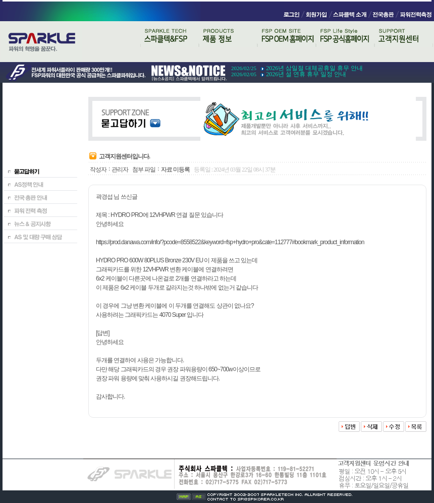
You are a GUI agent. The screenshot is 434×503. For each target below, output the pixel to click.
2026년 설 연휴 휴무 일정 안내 (306, 74)
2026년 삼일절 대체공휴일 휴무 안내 (314, 68)
